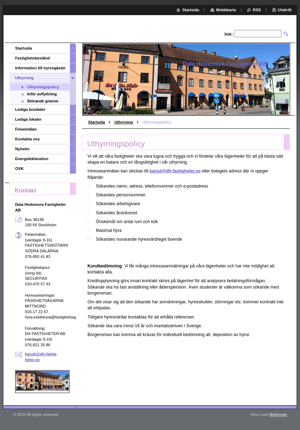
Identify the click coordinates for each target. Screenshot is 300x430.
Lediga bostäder (30, 109)
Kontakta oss (27, 139)
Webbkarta (226, 10)
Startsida (96, 122)
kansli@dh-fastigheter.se (175, 171)
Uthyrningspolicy (43, 87)
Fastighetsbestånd (32, 58)
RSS (257, 10)
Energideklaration (31, 159)
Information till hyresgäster (40, 68)
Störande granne (42, 101)
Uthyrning (124, 122)
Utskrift (285, 10)
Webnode (278, 414)
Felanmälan (26, 129)
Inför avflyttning (42, 94)
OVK (19, 168)
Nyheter (22, 149)
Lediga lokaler (28, 119)
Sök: (228, 34)
